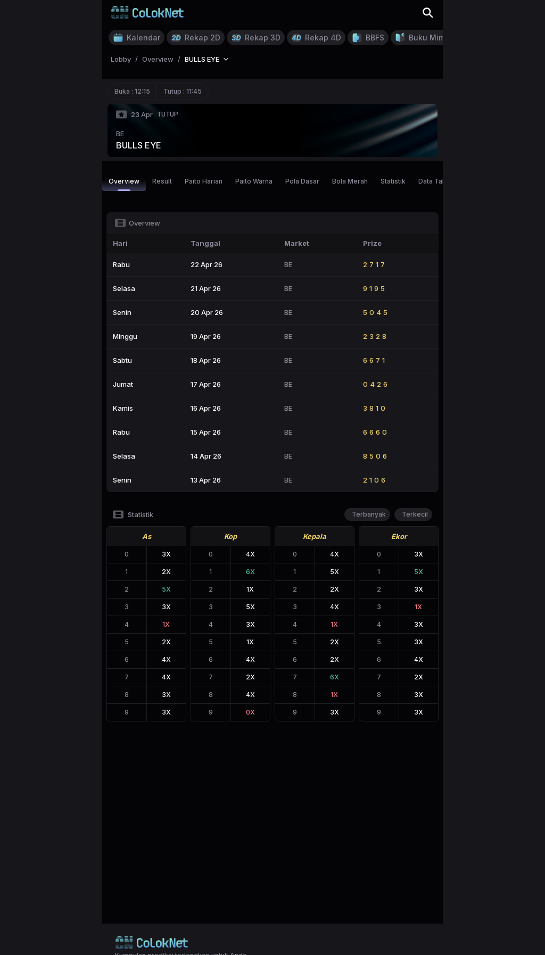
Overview (124, 184)
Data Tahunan (439, 181)
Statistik (393, 181)
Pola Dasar (302, 181)
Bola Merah (350, 181)
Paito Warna (253, 181)
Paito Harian (203, 181)
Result (162, 181)
